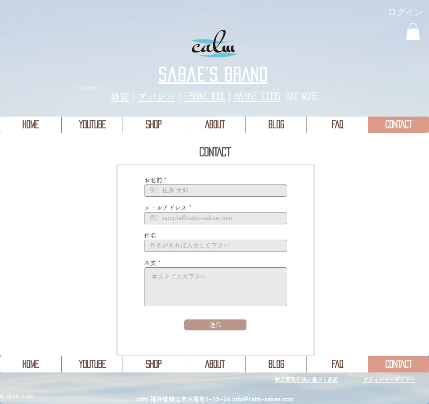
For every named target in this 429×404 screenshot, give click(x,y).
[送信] (215, 324)
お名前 (153, 180)
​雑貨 (120, 96)
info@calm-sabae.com (263, 399)
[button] (413, 31)
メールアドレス (165, 208)
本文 (150, 263)
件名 (150, 235)
